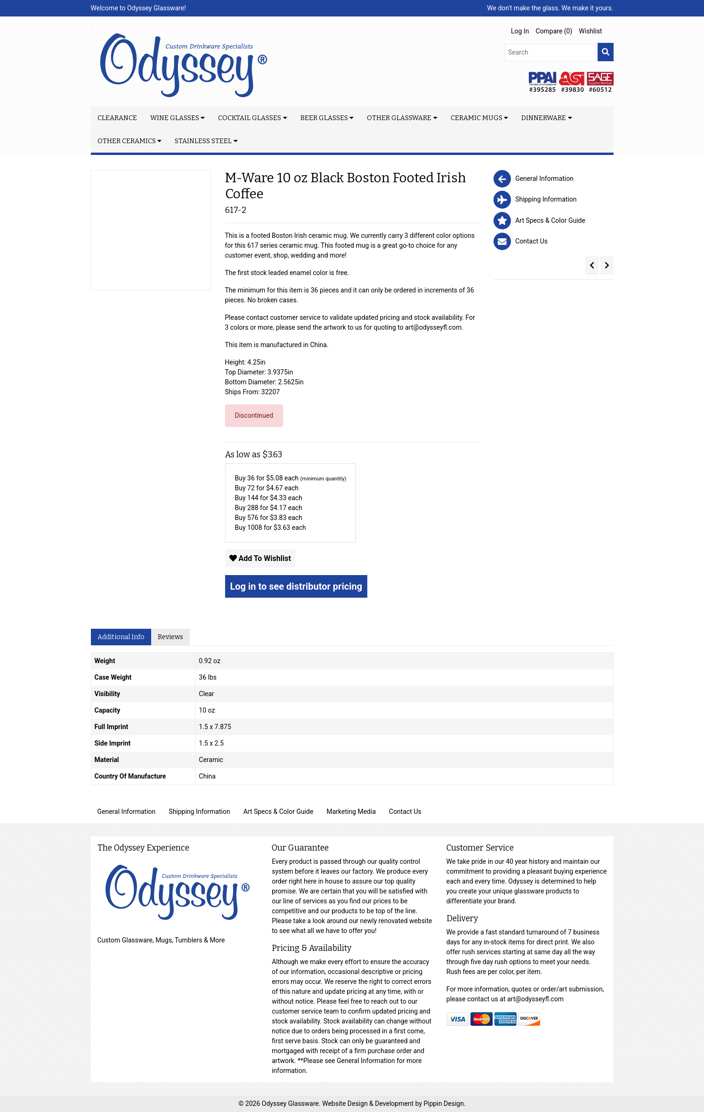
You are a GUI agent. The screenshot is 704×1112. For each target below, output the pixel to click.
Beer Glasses (324, 118)
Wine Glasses (174, 118)
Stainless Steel (203, 141)
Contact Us (405, 811)
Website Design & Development (368, 1103)
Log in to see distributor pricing (296, 586)
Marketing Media (351, 811)
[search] (606, 52)
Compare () (553, 31)
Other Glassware (399, 118)
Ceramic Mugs (476, 118)
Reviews (170, 637)
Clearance (117, 118)
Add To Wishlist (260, 558)
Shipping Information (199, 811)
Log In (520, 31)
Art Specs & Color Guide (278, 811)
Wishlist (590, 31)
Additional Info (121, 637)
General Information (126, 811)
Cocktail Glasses (249, 118)
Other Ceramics (126, 141)
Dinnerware (543, 118)
